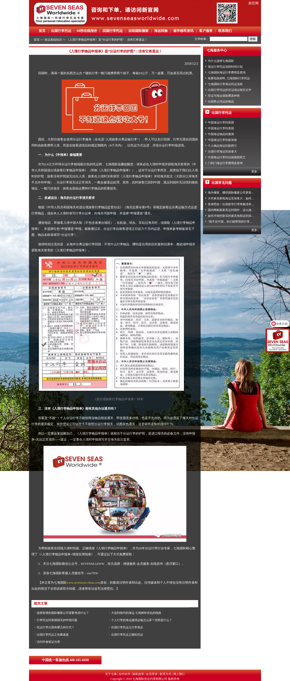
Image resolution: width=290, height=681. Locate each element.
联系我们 (225, 31)
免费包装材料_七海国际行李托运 (229, 78)
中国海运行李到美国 (221, 128)
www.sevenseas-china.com (83, 582)
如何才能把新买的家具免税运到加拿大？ (234, 215)
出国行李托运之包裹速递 (53, 634)
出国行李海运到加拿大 (222, 151)
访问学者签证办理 (48, 642)
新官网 (253, 3)
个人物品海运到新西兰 (222, 145)
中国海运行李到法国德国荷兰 (227, 157)
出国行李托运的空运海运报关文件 (229, 90)
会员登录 (152, 674)
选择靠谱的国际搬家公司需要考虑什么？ (63, 613)
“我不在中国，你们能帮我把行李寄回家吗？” (237, 221)
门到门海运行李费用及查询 (225, 163)
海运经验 (161, 31)
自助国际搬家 (138, 31)
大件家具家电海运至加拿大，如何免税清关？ (237, 198)
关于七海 (111, 674)
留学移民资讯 (183, 31)
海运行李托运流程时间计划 (225, 66)
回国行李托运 (112, 31)
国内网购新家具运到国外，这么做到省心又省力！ (240, 210)
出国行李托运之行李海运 (127, 627)
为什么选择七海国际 (221, 61)
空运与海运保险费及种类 (224, 95)
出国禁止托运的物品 (221, 101)
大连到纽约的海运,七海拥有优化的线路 (136, 613)
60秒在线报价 (87, 31)
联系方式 (165, 674)
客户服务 (206, 31)
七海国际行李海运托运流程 (225, 84)
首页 (42, 31)
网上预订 (179, 674)
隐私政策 (138, 674)
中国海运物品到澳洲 (221, 134)
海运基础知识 (53, 39)
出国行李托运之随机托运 (127, 634)
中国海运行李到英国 (221, 122)
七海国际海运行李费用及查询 (227, 72)
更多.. (255, 171)
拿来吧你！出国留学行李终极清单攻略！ (234, 204)
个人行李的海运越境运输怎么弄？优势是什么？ (141, 620)
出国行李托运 (61, 31)
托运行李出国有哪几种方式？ (55, 627)
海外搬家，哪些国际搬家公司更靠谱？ (232, 192)
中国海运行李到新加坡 (222, 140)
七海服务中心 (217, 50)
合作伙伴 (124, 674)
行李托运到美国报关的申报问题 (57, 620)
